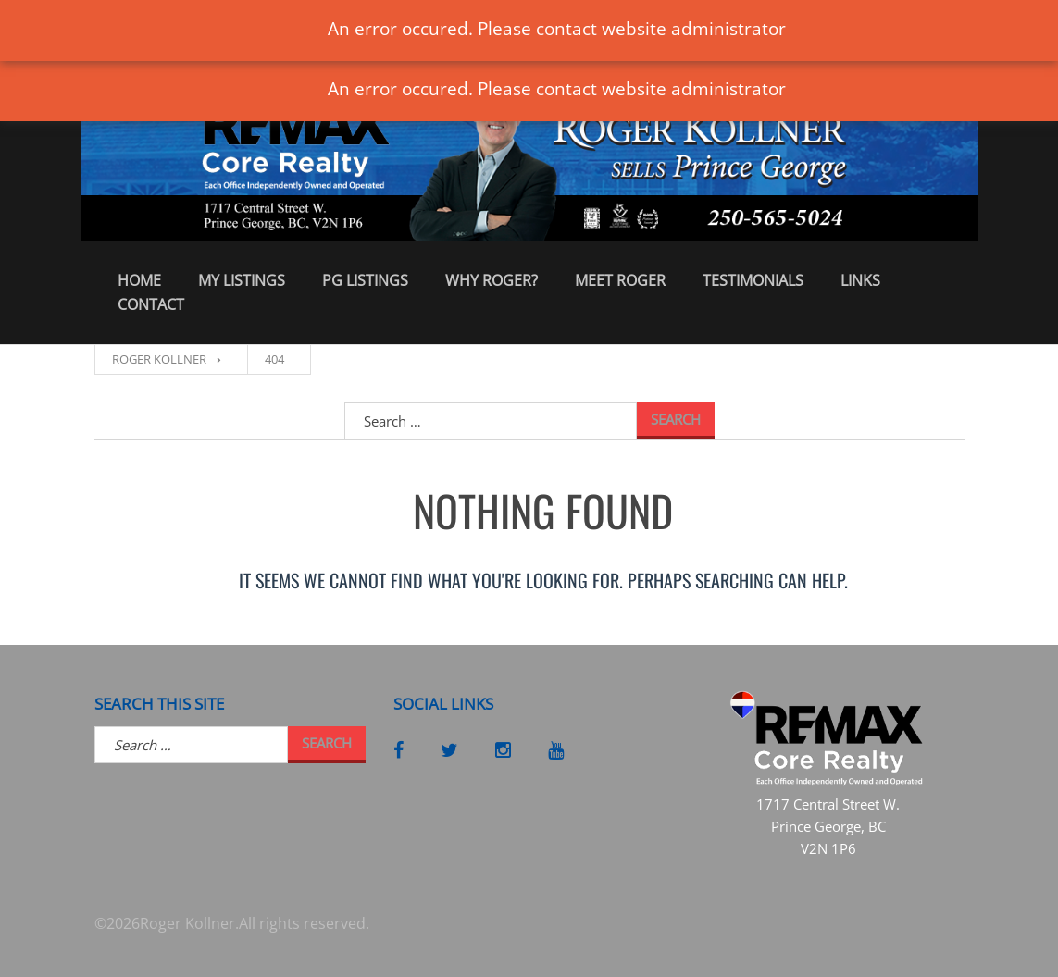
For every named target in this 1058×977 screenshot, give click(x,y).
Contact (151, 304)
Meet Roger (620, 280)
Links (860, 280)
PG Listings (365, 280)
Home (139, 280)
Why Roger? (491, 280)
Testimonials (753, 280)
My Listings (241, 280)
